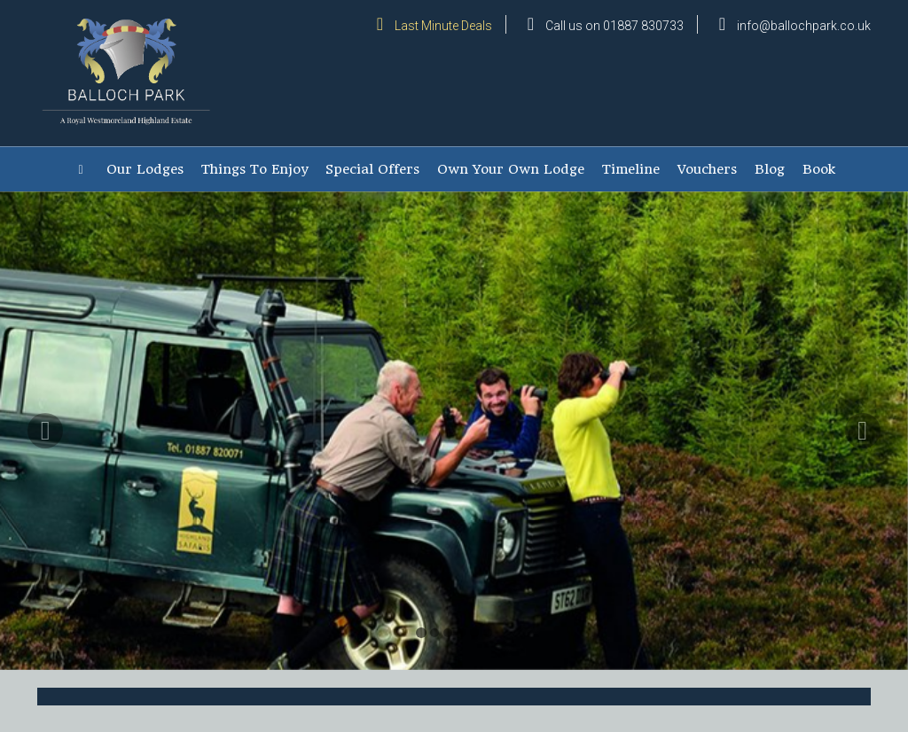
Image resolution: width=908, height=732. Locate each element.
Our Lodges (145, 169)
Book (818, 169)
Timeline (631, 169)
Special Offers (372, 169)
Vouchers (707, 169)
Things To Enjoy (254, 169)
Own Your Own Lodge (510, 169)
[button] (45, 541)
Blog (770, 169)
